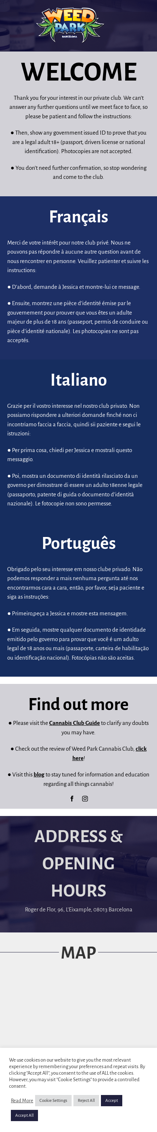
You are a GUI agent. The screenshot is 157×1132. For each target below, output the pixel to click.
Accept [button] (111, 1100)
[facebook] (72, 798)
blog (39, 774)
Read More (22, 1100)
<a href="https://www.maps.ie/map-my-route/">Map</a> (78, 1028)
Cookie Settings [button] (53, 1100)
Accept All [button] (24, 1115)
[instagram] (85, 798)
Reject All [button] (86, 1100)
